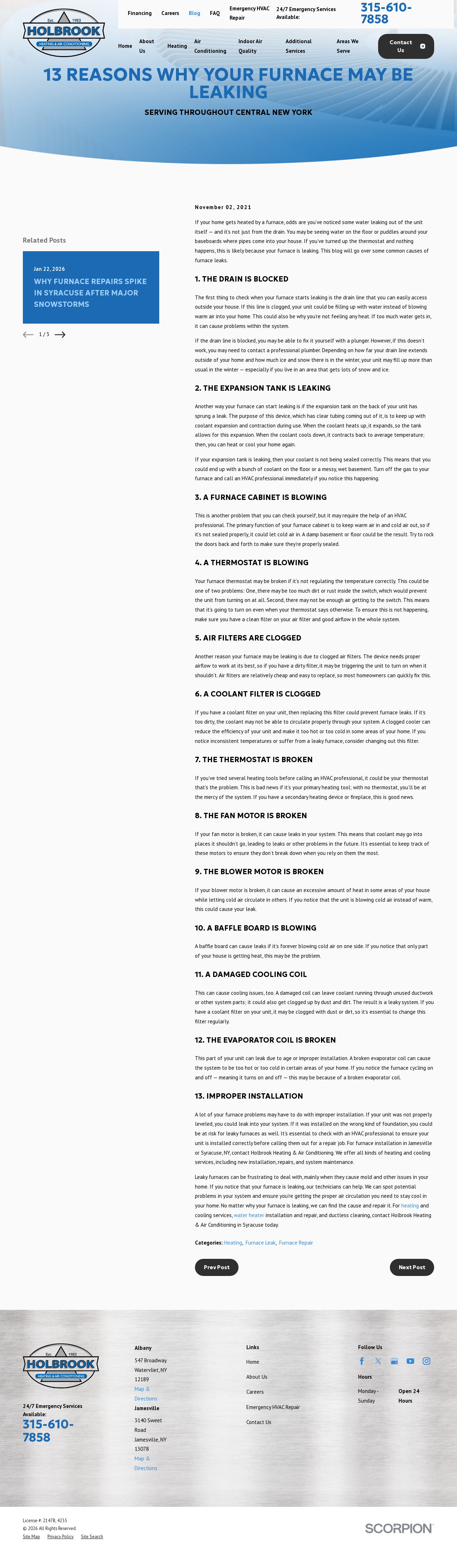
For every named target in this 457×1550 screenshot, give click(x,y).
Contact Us (407, 46)
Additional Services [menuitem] (299, 46)
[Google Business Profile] (394, 1361)
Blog (194, 13)
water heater (249, 1215)
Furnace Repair (296, 1242)
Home (252, 1361)
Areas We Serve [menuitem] (347, 46)
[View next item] (60, 334)
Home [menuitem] (125, 45)
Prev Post (217, 1267)
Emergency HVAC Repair (273, 1407)
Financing (140, 13)
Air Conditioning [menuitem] (210, 46)
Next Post (412, 1267)
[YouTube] (410, 1361)
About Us (256, 1376)
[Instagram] (426, 1361)
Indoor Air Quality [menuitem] (250, 46)
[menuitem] (31, 1536)
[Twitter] (378, 1361)
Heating (233, 1242)
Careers (170, 13)
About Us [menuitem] (146, 46)
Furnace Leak (261, 1242)
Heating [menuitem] (177, 45)
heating (410, 1205)
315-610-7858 (386, 13)
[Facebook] (362, 1361)
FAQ (215, 13)
